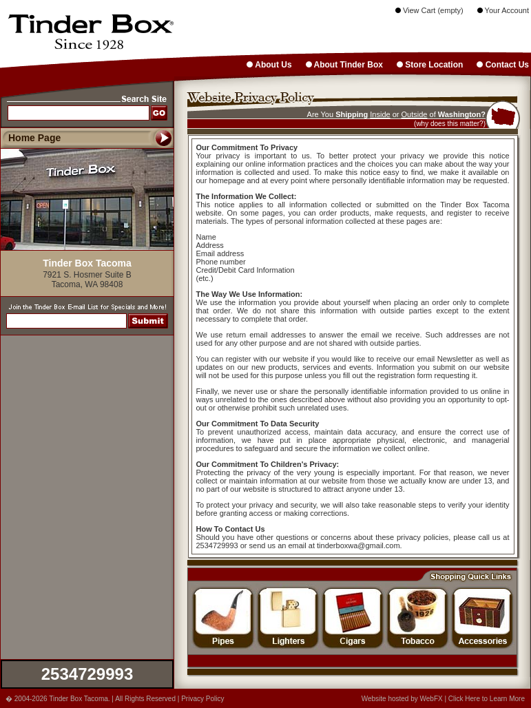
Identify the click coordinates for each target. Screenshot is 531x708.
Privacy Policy (202, 698)
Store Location (430, 65)
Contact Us (503, 65)
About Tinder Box (344, 65)
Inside (380, 114)
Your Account (503, 10)
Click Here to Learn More (486, 698)
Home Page (34, 137)
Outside (415, 114)
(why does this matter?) (450, 123)
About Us (269, 65)
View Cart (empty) (429, 10)
